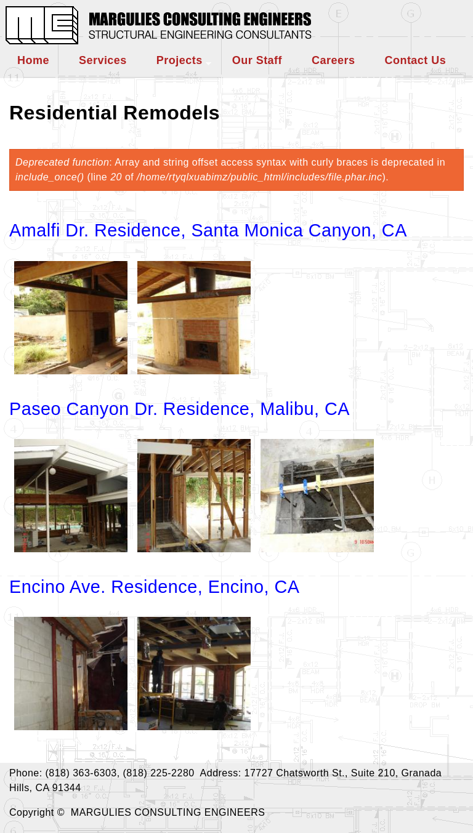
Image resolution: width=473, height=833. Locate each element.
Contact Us (415, 60)
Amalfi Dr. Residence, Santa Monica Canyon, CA (208, 230)
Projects (179, 60)
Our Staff (257, 60)
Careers (333, 60)
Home (33, 60)
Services (103, 60)
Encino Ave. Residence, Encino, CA (154, 587)
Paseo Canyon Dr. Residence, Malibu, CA (179, 409)
